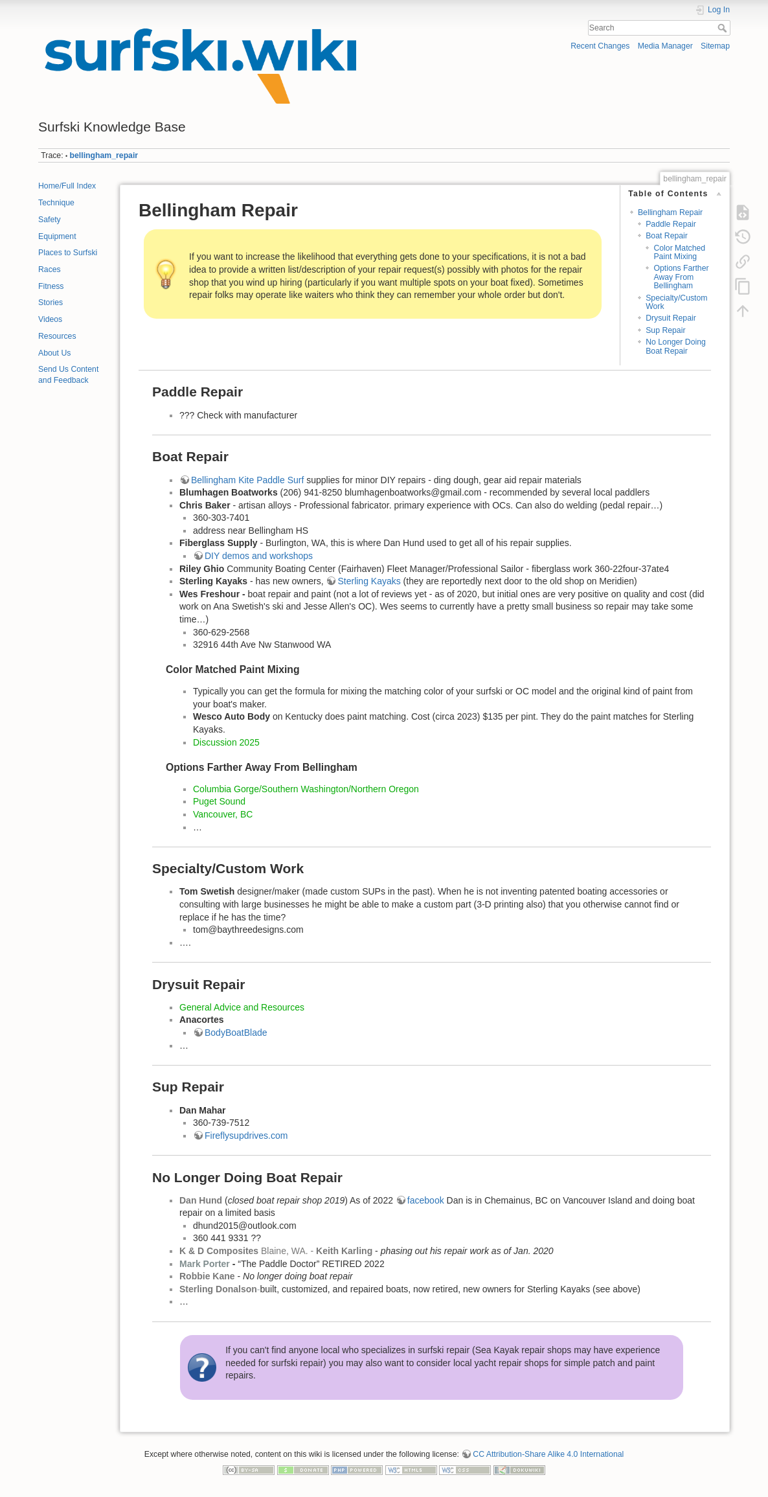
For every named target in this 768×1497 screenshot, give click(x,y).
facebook (425, 1200)
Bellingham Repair (670, 212)
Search (723, 27)
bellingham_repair (104, 155)
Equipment (57, 236)
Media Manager (665, 46)
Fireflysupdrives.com (246, 1135)
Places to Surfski (67, 252)
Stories (50, 302)
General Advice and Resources (241, 1007)
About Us (54, 353)
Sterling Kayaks (368, 581)
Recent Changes (599, 46)
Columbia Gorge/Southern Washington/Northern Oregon (306, 789)
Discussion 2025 (226, 742)
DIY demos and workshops (259, 556)
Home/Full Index (67, 185)
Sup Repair (665, 330)
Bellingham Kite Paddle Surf (247, 480)
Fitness (50, 286)
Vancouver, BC (223, 814)
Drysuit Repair (671, 318)
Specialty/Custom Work (676, 302)
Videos (50, 319)
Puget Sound (219, 801)
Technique (56, 202)
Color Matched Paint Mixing (679, 252)
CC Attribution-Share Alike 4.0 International (548, 1454)
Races (49, 269)
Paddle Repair (671, 224)
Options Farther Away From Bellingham (680, 277)
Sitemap (715, 46)
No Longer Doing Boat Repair (676, 346)
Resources (57, 336)
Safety (49, 219)
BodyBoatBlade (236, 1032)
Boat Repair (667, 235)
